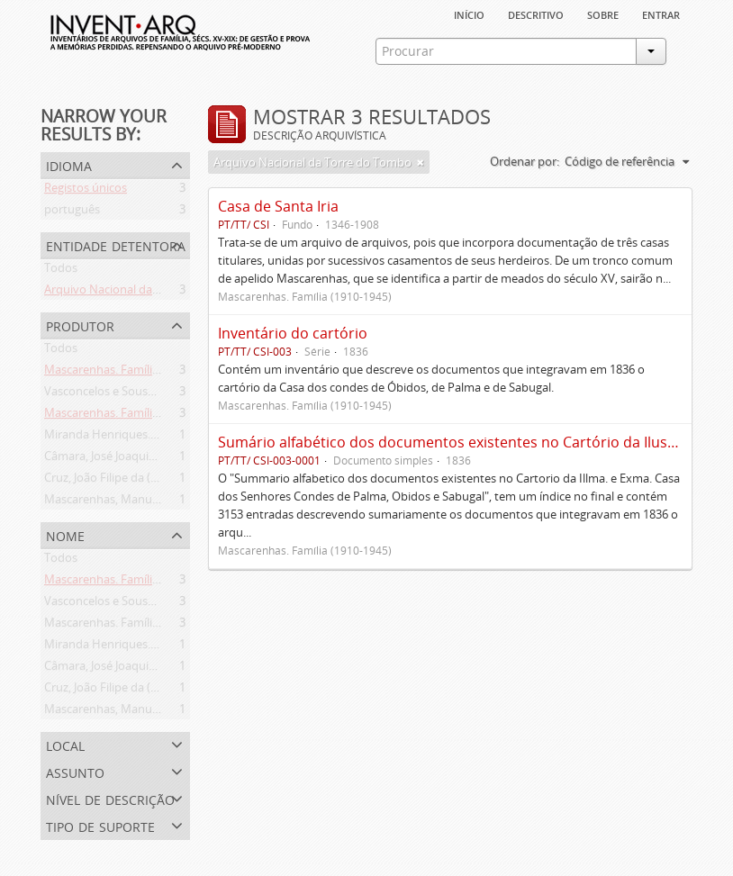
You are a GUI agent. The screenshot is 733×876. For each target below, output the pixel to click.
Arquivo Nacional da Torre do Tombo (143, 292)
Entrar (661, 13)
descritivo (536, 13)
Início (469, 13)
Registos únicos (85, 191)
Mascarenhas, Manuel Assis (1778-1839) (149, 502)
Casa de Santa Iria (278, 206)
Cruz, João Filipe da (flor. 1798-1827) (138, 481)
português (72, 212)
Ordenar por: (524, 161)
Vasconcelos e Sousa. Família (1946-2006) (152, 394)
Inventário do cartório (292, 333)
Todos (60, 271)
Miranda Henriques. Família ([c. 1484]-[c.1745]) (166, 437)
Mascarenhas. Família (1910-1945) (133, 373)
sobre (603, 13)
